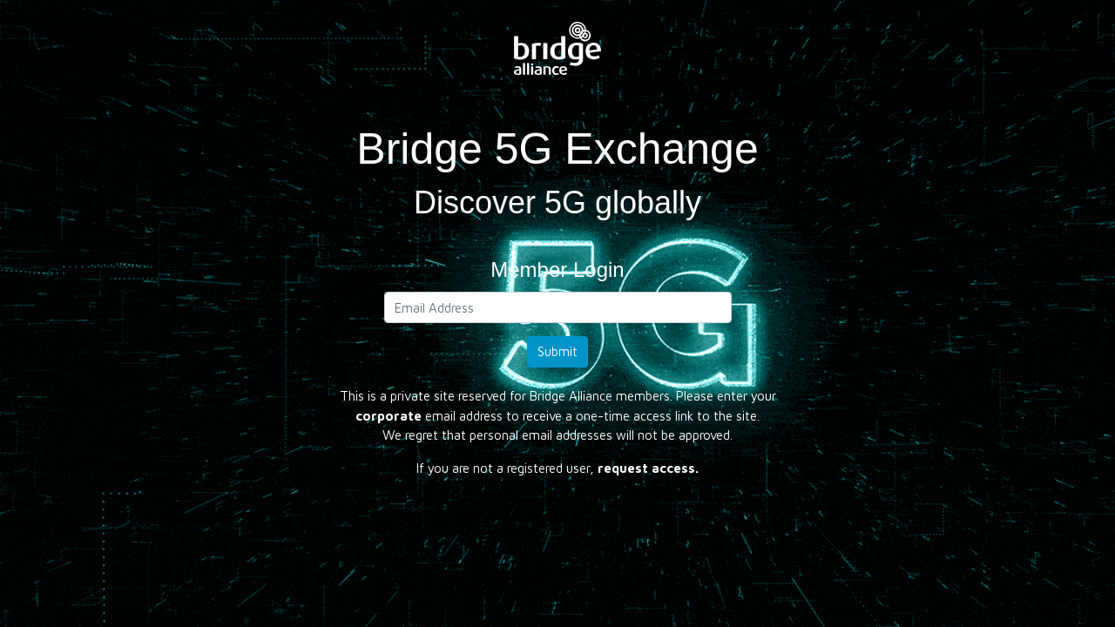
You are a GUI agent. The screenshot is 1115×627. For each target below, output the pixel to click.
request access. (648, 468)
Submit (557, 351)
